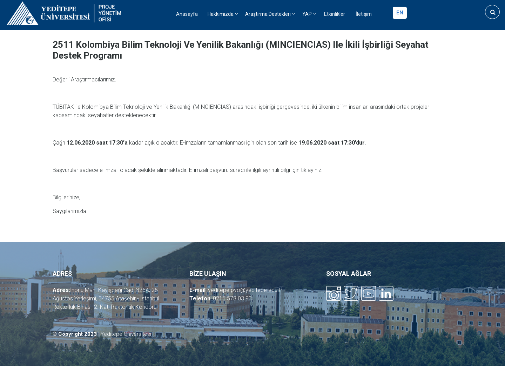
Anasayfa (187, 14)
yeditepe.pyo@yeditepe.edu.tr (245, 290)
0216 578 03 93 (232, 298)
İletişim (364, 14)
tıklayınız (311, 170)
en (399, 12)
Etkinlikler (334, 14)
